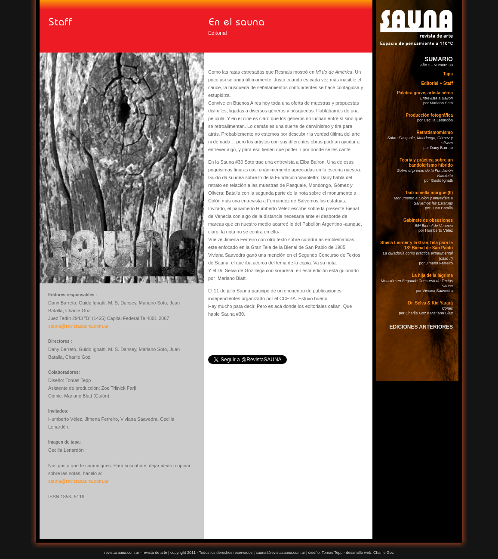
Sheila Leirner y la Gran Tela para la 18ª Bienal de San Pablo (416, 245)
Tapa (448, 73)
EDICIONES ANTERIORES (421, 327)
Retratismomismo (435, 132)
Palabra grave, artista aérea (425, 92)
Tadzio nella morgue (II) (429, 192)
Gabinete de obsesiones (428, 220)
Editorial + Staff (437, 83)
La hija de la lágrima (432, 275)
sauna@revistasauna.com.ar (78, 326)
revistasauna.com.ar (121, 552)
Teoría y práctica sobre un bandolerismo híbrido (426, 163)
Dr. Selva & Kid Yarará (430, 303)
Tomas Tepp (333, 552)
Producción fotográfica (429, 115)
